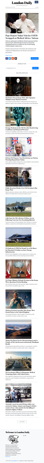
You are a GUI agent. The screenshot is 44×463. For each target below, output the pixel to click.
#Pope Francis (9, 55)
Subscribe (35, 68)
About (25, 460)
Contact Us (21, 460)
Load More (22, 421)
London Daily (22, 2)
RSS (24, 435)
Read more (8, 456)
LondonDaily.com (14, 460)
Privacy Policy (30, 460)
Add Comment (34, 58)
